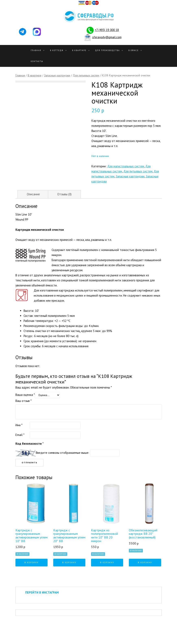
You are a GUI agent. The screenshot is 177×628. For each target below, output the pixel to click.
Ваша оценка (25, 395)
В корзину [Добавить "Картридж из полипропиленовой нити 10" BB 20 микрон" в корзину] (107, 562)
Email (19, 435)
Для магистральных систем (125, 166)
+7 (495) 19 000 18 (107, 30)
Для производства (107, 50)
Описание (33, 194)
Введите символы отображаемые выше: (62, 453)
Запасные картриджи (57, 75)
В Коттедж (56, 50)
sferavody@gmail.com (107, 37)
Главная (36, 50)
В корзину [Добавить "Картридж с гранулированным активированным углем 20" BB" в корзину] (69, 562)
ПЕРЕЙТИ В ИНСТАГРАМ (42, 592)
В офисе (133, 50)
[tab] (33, 194)
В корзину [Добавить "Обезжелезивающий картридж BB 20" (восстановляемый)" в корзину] (145, 562)
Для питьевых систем (86, 75)
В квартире (79, 50)
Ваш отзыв (23, 401)
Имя (18, 425)
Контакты (37, 61)
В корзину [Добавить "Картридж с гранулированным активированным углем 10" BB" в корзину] (31, 562)
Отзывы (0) (64, 194)
